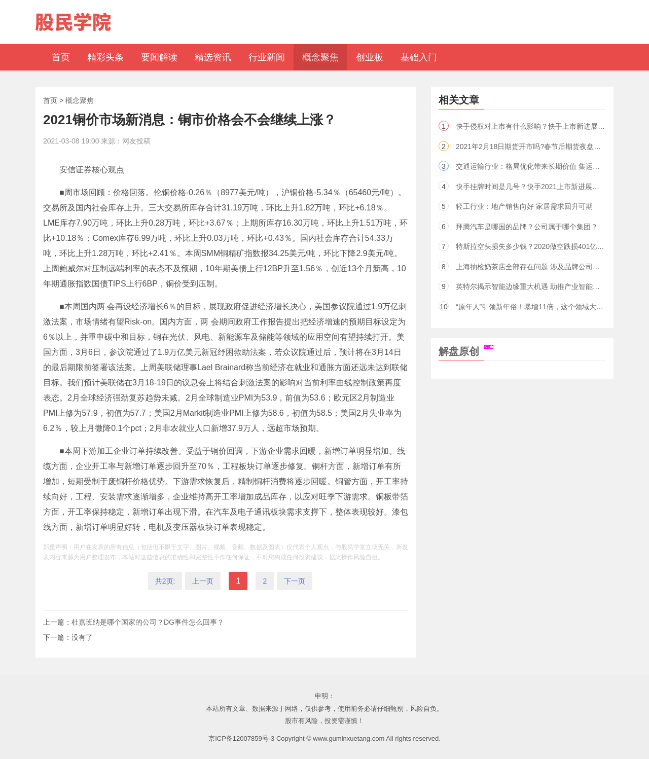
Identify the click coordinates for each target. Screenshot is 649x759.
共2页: (165, 581)
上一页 (202, 581)
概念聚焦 (79, 100)
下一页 (294, 581)
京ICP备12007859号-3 (241, 738)
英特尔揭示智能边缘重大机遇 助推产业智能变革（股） (542, 286)
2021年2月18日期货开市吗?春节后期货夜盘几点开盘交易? (548, 146)
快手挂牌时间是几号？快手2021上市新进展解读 (531, 187)
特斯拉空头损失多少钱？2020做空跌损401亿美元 (533, 246)
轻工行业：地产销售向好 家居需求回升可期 (524, 206)
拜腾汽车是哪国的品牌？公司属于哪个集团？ (527, 227)
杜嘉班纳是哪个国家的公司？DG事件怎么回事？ (147, 622)
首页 (50, 100)
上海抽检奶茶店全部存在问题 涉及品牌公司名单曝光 (538, 267)
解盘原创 (466, 351)
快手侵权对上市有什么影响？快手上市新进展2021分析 (542, 126)
